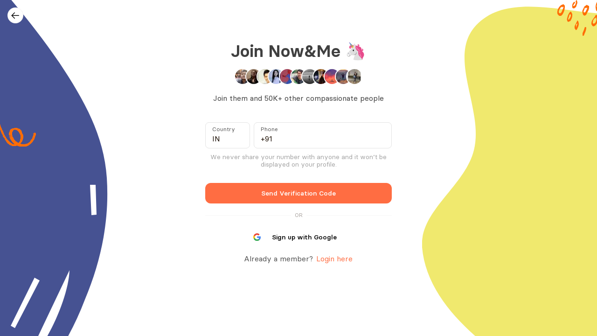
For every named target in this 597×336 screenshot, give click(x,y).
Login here (333, 258)
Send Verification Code (299, 193)
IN (216, 138)
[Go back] (15, 15)
